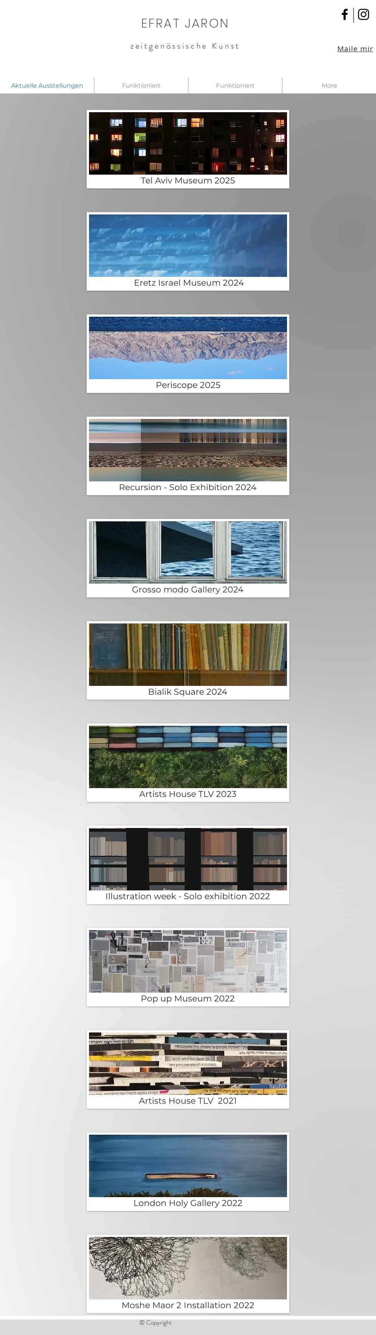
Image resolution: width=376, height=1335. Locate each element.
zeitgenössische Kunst (185, 46)
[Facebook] (344, 14)
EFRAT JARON (185, 23)
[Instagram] (363, 14)
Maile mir (355, 49)
